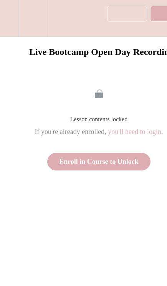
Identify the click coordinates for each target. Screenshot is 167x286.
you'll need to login (134, 132)
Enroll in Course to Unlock (99, 161)
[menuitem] (32, 18)
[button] (9, 18)
